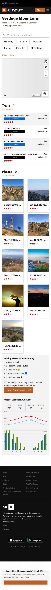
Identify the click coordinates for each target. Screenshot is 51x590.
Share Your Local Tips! (18, 389)
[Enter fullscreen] (46, 62)
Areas (4, 22)
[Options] (45, 94)
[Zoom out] (46, 75)
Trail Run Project (32, 484)
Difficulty (8, 41)
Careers (6, 529)
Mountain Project (32, 472)
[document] (25, 579)
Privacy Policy (24, 577)
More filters (36, 48)
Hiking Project (31, 480)
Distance (23, 41)
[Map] (25, 78)
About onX (7, 525)
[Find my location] (46, 67)
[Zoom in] (46, 72)
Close (25, 582)
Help (4, 476)
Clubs (5, 484)
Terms (31, 547)
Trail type (37, 41)
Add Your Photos (8, 175)
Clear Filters (8, 55)
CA (10, 22)
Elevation (20, 48)
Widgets (6, 480)
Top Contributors (9, 488)
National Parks (31, 492)
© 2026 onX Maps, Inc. (19, 547)
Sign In (40, 10)
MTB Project (31, 476)
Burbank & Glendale (28, 22)
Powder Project (32, 488)
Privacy (37, 547)
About (5, 472)
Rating (7, 48)
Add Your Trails (7, 109)
